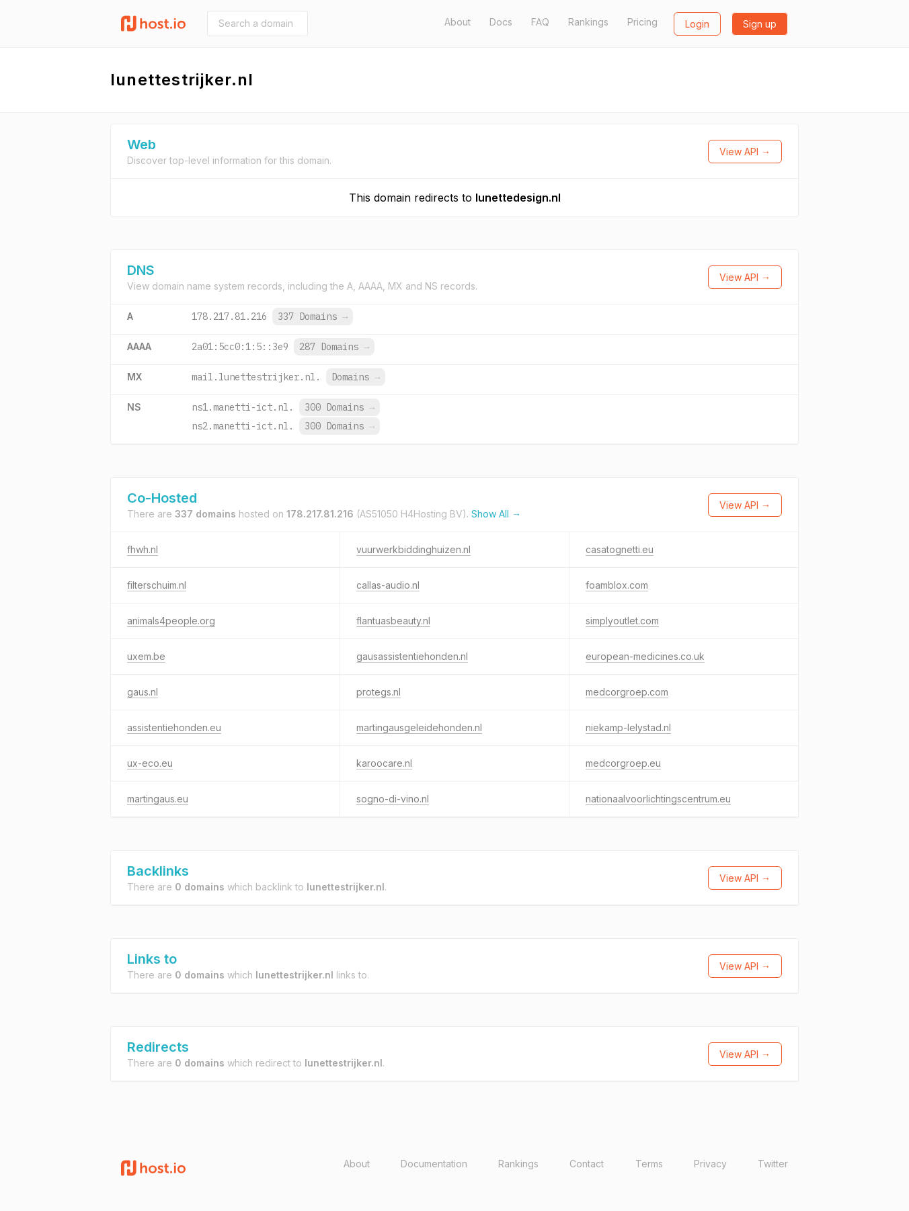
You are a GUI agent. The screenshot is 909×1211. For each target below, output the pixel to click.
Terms (649, 1163)
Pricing (642, 22)
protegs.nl (378, 692)
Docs (500, 22)
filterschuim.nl (156, 585)
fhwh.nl (142, 549)
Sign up (760, 24)
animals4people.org (171, 620)
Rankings (588, 22)
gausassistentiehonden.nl (412, 656)
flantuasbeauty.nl (393, 620)
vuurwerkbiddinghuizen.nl (413, 549)
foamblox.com (617, 585)
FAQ (540, 22)
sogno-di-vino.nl (392, 798)
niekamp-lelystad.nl (628, 727)
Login (697, 24)
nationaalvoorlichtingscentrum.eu (658, 798)
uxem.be (146, 656)
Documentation (434, 1163)
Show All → (496, 513)
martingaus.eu (157, 798)
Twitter (773, 1163)
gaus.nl (142, 692)
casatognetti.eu (620, 549)
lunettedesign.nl (518, 197)
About (457, 22)
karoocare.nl (384, 763)
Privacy (710, 1163)
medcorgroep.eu (623, 763)
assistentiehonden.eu (174, 727)
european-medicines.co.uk (645, 656)
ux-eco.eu (150, 763)
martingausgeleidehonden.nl (419, 727)
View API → (744, 151)
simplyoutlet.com (622, 620)
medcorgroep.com (627, 692)
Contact (586, 1163)
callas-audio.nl (388, 585)
